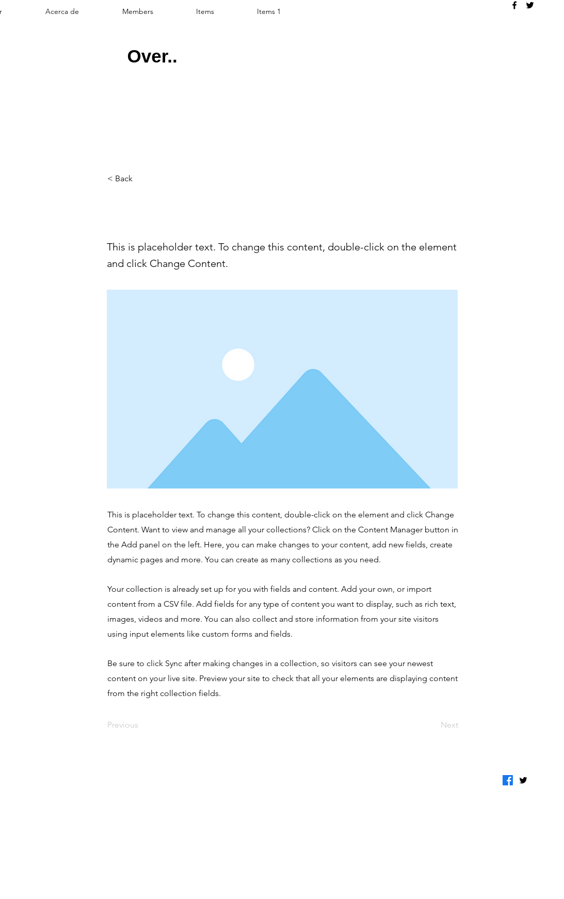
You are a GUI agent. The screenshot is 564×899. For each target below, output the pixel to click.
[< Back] (141, 178)
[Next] (432, 725)
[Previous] (141, 725)
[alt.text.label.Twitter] (530, 5)
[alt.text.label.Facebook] (514, 5)
